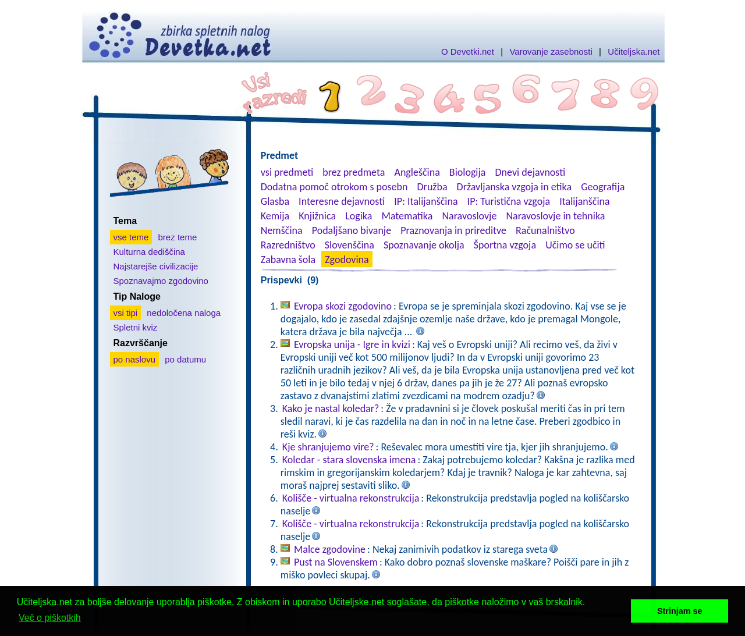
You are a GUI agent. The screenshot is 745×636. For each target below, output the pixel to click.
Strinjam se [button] (680, 611)
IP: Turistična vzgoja (509, 201)
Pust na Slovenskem (336, 562)
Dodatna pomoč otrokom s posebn (334, 186)
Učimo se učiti (575, 245)
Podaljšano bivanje (351, 230)
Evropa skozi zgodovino (343, 306)
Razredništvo (288, 245)
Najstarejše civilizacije (155, 266)
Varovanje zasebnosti (550, 51)
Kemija (275, 215)
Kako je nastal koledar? (330, 408)
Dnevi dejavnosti (530, 172)
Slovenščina (349, 245)
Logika (358, 215)
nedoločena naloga (184, 313)
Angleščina (416, 172)
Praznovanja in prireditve (453, 230)
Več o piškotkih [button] (50, 618)
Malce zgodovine (330, 549)
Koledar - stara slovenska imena (349, 459)
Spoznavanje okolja (424, 245)
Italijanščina (584, 201)
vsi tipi (125, 313)
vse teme (131, 237)
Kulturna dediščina (149, 252)
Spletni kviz (135, 327)
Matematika (406, 215)
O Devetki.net (467, 51)
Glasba (275, 201)
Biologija (467, 172)
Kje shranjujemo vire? (328, 446)
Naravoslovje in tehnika (555, 215)
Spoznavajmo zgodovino (160, 281)
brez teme (177, 237)
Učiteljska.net (633, 51)
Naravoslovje (469, 215)
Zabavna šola (288, 259)
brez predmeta (353, 172)
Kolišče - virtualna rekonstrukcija (351, 498)
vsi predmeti (287, 172)
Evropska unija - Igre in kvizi (352, 344)
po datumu (185, 359)
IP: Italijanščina (425, 201)
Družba (432, 186)
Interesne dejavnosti (342, 201)
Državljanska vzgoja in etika (514, 186)
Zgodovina (346, 259)
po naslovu (134, 359)
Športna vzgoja (505, 245)
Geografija (603, 186)
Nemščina (282, 230)
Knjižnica (317, 215)
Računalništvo (545, 230)
